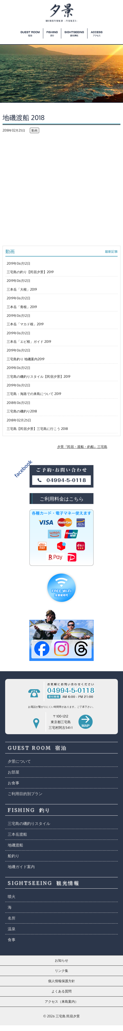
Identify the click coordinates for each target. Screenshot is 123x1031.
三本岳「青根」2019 (22, 307)
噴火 (11, 896)
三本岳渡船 (17, 834)
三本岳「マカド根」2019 (25, 324)
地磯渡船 (15, 845)
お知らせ (61, 960)
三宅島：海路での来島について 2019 (34, 394)
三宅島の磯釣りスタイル (29, 823)
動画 (34, 130)
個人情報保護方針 (61, 981)
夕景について (19, 761)
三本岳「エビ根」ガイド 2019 (29, 341)
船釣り (13, 855)
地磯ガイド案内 (21, 866)
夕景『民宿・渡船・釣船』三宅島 (82, 447)
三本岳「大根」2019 (22, 289)
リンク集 (61, 971)
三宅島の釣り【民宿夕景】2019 (30, 272)
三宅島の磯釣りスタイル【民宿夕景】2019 (38, 376)
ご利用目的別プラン (25, 793)
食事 (11, 939)
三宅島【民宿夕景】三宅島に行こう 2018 (37, 429)
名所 (11, 918)
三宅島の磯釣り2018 (22, 411)
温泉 (11, 928)
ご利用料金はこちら (62, 498)
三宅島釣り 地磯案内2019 (26, 359)
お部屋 (13, 772)
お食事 (13, 782)
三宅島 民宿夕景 (68, 1016)
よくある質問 (61, 991)
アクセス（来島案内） (61, 1001)
